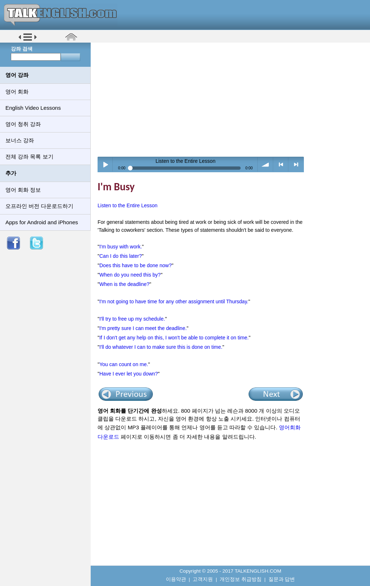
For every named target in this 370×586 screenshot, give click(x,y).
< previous (281, 164)
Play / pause (105, 164)
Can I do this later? (120, 256)
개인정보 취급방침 (241, 579)
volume (265, 164)
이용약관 (176, 579)
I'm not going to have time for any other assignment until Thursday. (173, 301)
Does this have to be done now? (135, 265)
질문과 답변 (281, 579)
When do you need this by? (130, 275)
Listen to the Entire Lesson (128, 205)
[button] (27, 40)
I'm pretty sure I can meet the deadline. (143, 328)
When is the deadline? (124, 284)
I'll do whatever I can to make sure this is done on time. (160, 347)
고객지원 (203, 579)
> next (296, 164)
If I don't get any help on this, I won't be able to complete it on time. (174, 337)
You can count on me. (123, 364)
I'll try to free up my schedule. (132, 319)
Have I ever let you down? (128, 374)
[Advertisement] (233, 99)
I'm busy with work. (120, 246)
